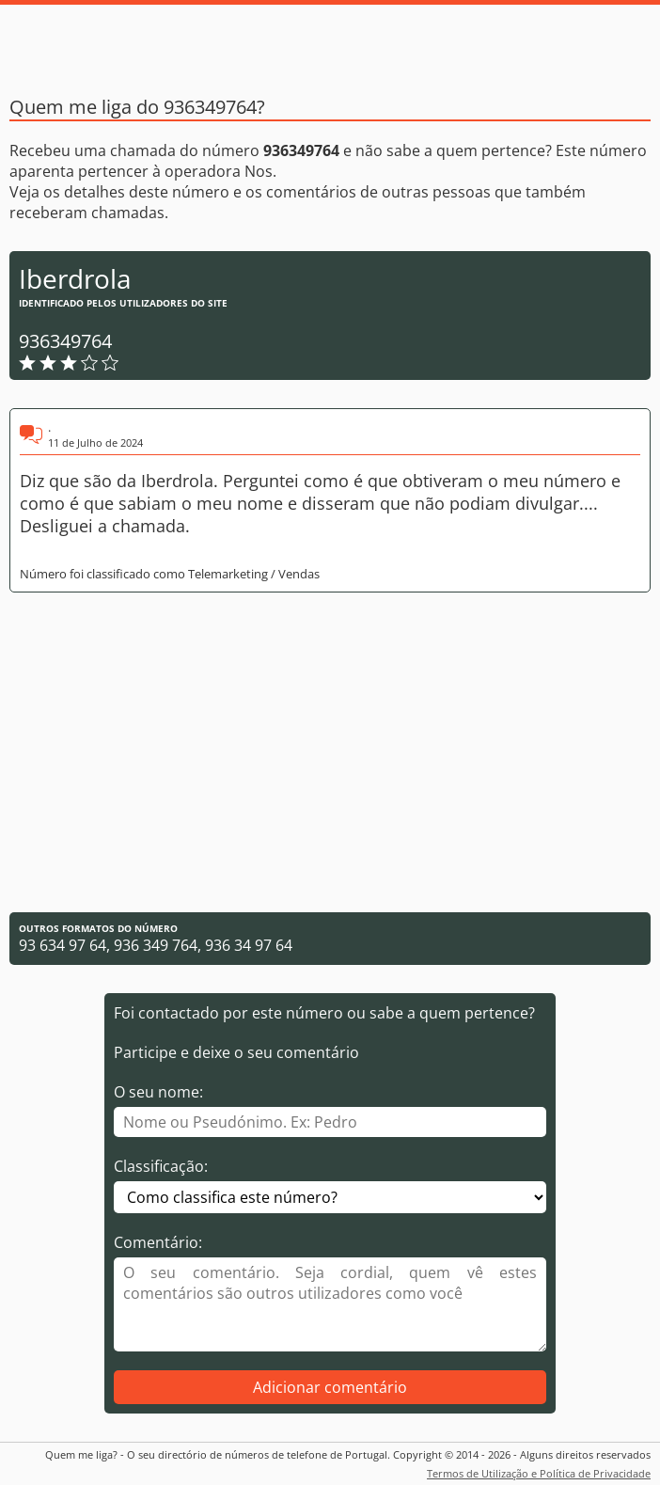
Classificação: (161, 1166)
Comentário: (158, 1242)
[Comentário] (330, 1304)
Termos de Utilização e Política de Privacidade (539, 1473)
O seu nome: (158, 1092)
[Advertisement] (330, 752)
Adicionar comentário (330, 1387)
